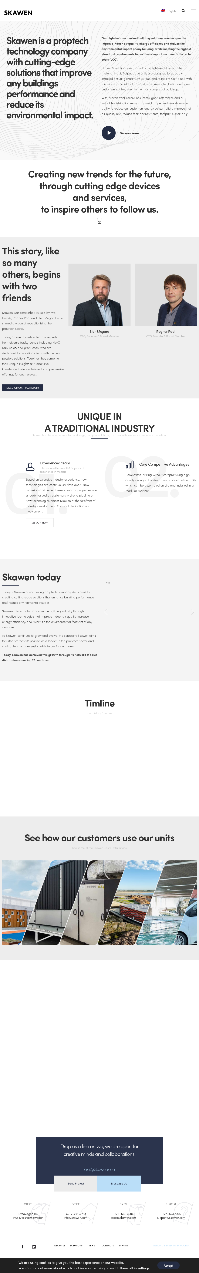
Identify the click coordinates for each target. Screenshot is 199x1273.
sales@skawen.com (123, 1217)
